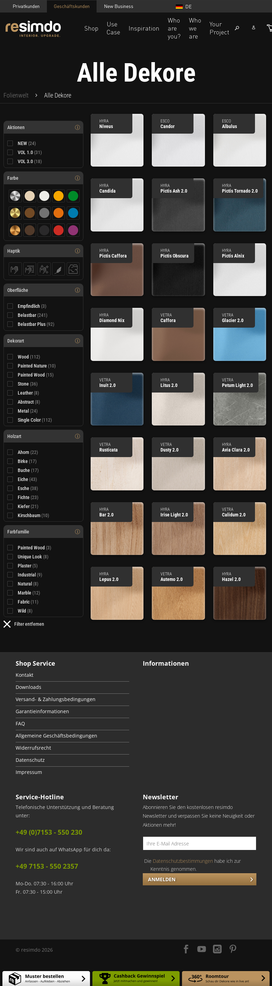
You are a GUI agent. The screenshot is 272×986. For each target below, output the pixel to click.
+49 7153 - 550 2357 (47, 866)
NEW (27, 143)
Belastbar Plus (36, 324)
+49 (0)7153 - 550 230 (49, 832)
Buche (28, 470)
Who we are (195, 28)
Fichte (28, 497)
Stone (28, 384)
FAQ (20, 723)
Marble (29, 593)
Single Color (35, 420)
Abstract (29, 402)
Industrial (30, 575)
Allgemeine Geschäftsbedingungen (56, 736)
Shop (91, 28)
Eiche (27, 479)
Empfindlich (32, 306)
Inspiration (144, 28)
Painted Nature (37, 366)
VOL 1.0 (30, 152)
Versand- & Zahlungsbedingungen (56, 699)
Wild (25, 611)
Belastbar (33, 315)
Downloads (28, 687)
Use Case (113, 28)
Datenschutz (30, 760)
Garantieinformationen (42, 711)
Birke (27, 461)
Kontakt (24, 675)
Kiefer (28, 506)
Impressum (29, 772)
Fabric (28, 602)
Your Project (219, 28)
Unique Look (33, 556)
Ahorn (28, 452)
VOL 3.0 (30, 161)
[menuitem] (16, 95)
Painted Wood (36, 375)
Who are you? (174, 28)
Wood (29, 357)
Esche (28, 488)
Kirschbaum (33, 515)
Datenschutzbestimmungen (183, 861)
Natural (28, 584)
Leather (28, 393)
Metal (28, 411)
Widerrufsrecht (33, 748)
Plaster (28, 565)
